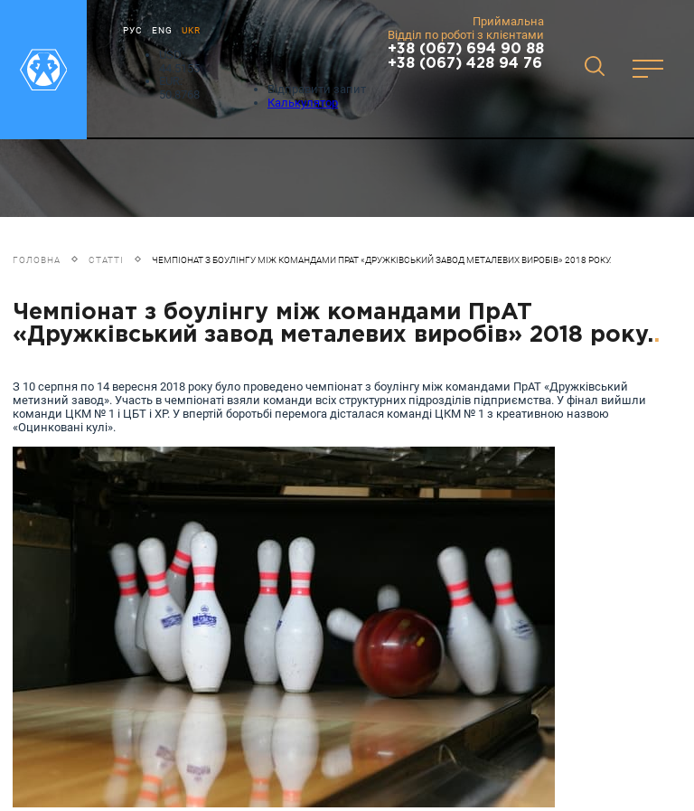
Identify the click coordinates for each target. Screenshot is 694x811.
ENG (162, 30)
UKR (191, 30)
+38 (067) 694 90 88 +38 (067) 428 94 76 (466, 56)
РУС (133, 30)
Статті (106, 260)
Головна (37, 260)
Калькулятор (302, 102)
